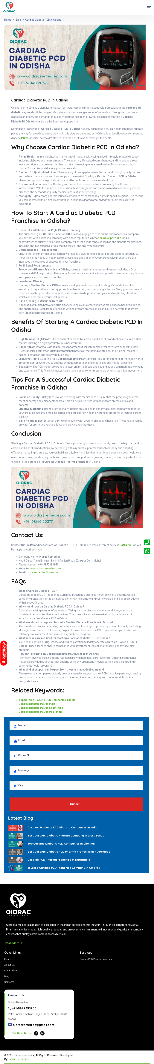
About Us (9, 964)
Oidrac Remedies (18, 1059)
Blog (18, 19)
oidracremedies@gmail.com (43, 572)
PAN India (126, 545)
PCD (24, 138)
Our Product (10, 970)
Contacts (9, 982)
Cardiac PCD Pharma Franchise (96, 959)
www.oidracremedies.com (45, 568)
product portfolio (110, 238)
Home (7, 19)
